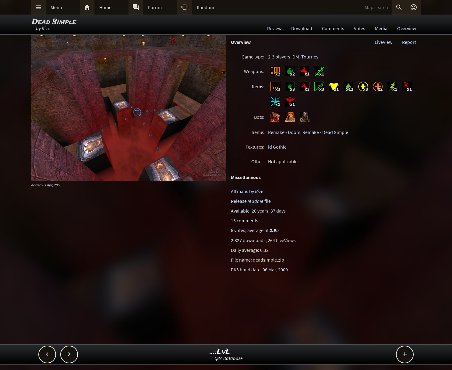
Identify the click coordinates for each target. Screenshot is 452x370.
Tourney (309, 57)
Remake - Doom (284, 132)
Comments (333, 28)
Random (205, 7)
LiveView (383, 42)
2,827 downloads (248, 240)
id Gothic (277, 147)
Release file (251, 201)
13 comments (244, 220)
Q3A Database (228, 358)
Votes (359, 28)
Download (301, 28)
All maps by (247, 191)
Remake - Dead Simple (325, 132)
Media (381, 28)
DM (295, 57)
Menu (56, 7)
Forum (155, 7)
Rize (46, 28)
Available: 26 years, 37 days (258, 211)
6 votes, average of (255, 230)
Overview (406, 28)
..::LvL (220, 352)
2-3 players (279, 57)
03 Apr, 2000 (51, 184)
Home (105, 7)
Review (274, 28)
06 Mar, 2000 (275, 269)
